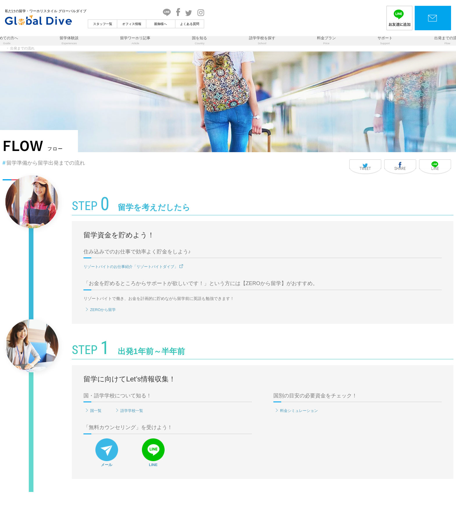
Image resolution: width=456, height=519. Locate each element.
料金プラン (297, 45)
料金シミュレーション (294, 438)
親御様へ (217, 24)
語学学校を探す (252, 45)
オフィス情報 (188, 24)
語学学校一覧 (190, 438)
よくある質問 (246, 24)
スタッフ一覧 (159, 24)
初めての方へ (75, 45)
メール (166, 480)
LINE (213, 480)
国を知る (210, 45)
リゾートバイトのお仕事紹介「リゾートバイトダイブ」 (197, 294)
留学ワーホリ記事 (165, 45)
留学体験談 (118, 45)
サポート (336, 45)
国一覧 (152, 438)
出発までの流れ (378, 45)
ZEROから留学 (160, 337)
